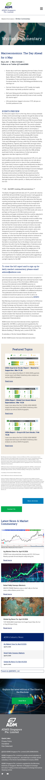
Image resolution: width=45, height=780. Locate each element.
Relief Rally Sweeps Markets (14, 585)
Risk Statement (7, 746)
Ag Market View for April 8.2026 (15, 551)
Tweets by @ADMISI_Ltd (10, 671)
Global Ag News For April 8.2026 (15, 619)
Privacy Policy (7, 741)
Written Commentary (23, 19)
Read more (9, 381)
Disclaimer (5, 744)
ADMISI (36, 297)
